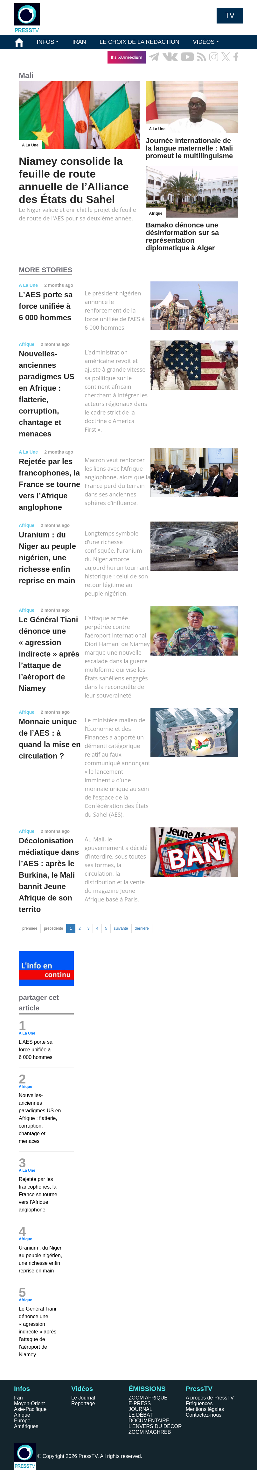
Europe (22, 1420)
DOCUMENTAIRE (149, 1420)
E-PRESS (139, 1403)
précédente (53, 928)
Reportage (83, 1403)
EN (221, 71)
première (29, 928)
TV (229, 15)
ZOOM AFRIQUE (148, 1397)
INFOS (45, 42)
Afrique (22, 1415)
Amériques (26, 1426)
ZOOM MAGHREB (149, 1432)
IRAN (79, 42)
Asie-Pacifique (30, 1409)
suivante (121, 928)
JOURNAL (140, 1409)
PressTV (199, 1388)
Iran (18, 1397)
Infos (22, 1388)
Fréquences (199, 1403)
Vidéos (82, 1388)
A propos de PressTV (210, 1397)
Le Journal (83, 1397)
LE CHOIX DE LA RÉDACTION (139, 42)
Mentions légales (205, 1409)
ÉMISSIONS (31, 57)
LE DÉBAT (140, 1415)
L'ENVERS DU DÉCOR (155, 1426)
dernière (142, 928)
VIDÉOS (203, 42)
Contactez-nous (203, 1415)
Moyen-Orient (29, 1403)
